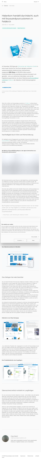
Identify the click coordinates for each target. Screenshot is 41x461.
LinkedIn (37, 455)
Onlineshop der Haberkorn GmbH (27, 66)
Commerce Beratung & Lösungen (9, 28)
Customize (20, 240)
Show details (34, 236)
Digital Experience (21, 28)
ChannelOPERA (5, 140)
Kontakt (16, 455)
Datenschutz (30, 455)
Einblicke (6, 5)
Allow (33, 240)
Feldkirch (10, 80)
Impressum (22, 455)
